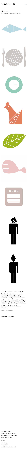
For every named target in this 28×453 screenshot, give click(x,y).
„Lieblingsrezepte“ (19, 302)
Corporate (5, 13)
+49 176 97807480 (6, 437)
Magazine (18, 13)
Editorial (12, 13)
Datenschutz (4, 445)
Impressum (4, 443)
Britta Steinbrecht (8, 4)
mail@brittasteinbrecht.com (9, 435)
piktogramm (9, 310)
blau (3, 310)
